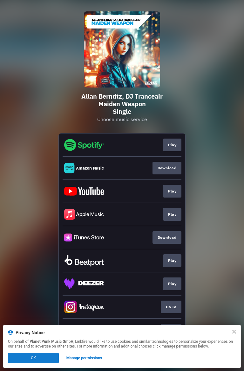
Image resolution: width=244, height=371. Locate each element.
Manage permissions (84, 358)
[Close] (234, 332)
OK (33, 358)
